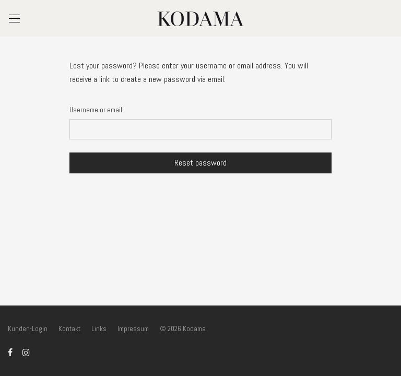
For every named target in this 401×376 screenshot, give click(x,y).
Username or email (95, 109)
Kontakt (69, 328)
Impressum (133, 328)
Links (99, 328)
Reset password (200, 162)
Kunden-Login (28, 328)
